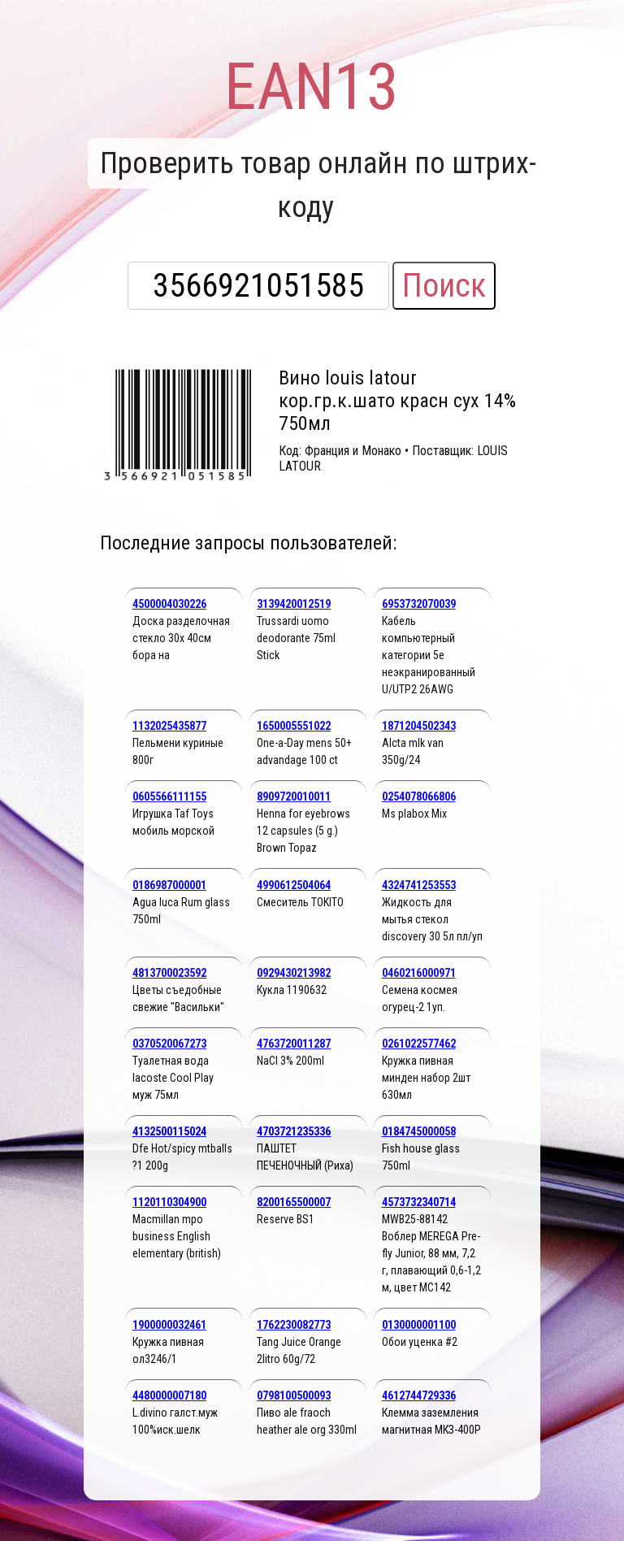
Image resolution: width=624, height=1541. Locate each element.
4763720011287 (294, 1043)
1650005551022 (294, 725)
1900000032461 (169, 1324)
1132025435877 (169, 725)
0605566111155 (169, 796)
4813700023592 (169, 972)
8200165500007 (294, 1202)
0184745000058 (419, 1131)
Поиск (444, 286)
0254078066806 (419, 796)
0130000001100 (419, 1324)
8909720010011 (294, 796)
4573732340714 (419, 1202)
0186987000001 (169, 885)
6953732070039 (419, 603)
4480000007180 (169, 1395)
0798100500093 (294, 1395)
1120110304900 (169, 1202)
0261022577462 (419, 1043)
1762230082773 (294, 1324)
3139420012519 (294, 603)
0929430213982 (294, 972)
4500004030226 (169, 603)
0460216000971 (419, 972)
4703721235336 (294, 1131)
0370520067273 (169, 1043)
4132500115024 (169, 1131)
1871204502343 (419, 725)
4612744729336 (419, 1395)
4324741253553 (419, 885)
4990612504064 (294, 885)
